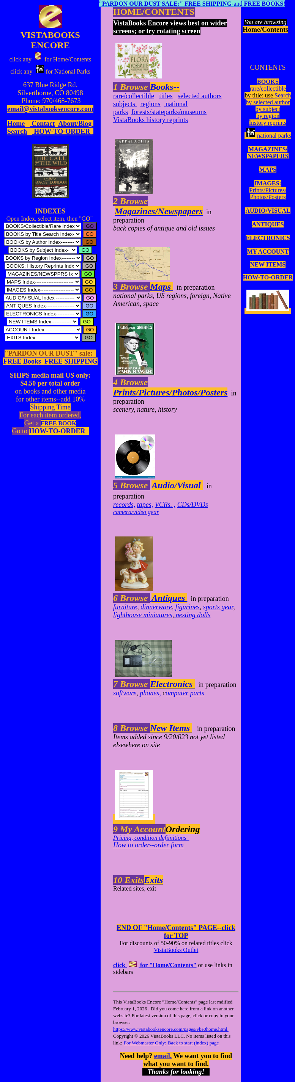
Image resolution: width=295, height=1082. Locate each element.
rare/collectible (268, 88)
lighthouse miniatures (142, 615)
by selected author (268, 102)
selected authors (199, 96)
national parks (268, 135)
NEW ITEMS (268, 264)
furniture (125, 607)
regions (150, 104)
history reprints (267, 122)
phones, (149, 693)
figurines (187, 607)
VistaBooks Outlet (176, 950)
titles (165, 96)
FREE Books (22, 361)
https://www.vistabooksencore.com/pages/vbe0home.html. (171, 1029)
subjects (125, 104)
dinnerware (156, 607)
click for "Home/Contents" (155, 965)
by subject (268, 109)
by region (267, 116)
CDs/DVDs (192, 504)
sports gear (218, 607)
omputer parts (185, 693)
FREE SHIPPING (71, 361)
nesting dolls (192, 615)
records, (124, 504)
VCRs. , (165, 504)
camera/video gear (136, 512)
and (192, 3)
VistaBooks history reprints (150, 120)
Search (282, 95)
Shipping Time (50, 407)
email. (163, 1056)
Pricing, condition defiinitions (151, 837)
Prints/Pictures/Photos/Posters (268, 193)
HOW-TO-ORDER (268, 277)
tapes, (145, 504)
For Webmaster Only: (145, 1043)
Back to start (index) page (193, 1043)
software (124, 693)
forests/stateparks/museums (169, 112)
